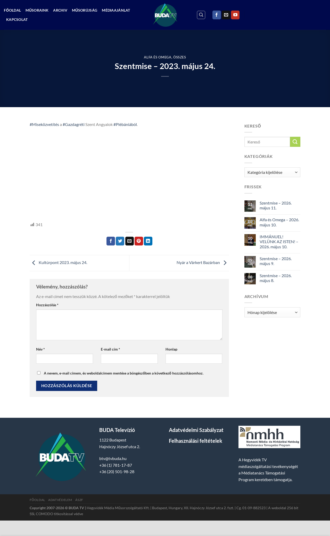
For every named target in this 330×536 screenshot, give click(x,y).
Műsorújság (84, 10)
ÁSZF (79, 500)
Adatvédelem (60, 500)
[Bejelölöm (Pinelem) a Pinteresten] (139, 241)
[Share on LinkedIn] (148, 241)
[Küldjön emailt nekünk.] (226, 15)
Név (40, 349)
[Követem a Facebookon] (216, 15)
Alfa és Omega (157, 57)
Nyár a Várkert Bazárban (203, 262)
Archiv (60, 10)
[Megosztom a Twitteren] (120, 241)
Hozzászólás (47, 305)
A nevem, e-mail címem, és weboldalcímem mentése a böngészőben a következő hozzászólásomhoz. (123, 373)
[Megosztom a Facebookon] (110, 241)
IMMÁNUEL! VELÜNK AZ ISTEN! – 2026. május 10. (279, 241)
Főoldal (12, 10)
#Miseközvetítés (44, 124)
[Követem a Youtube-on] (235, 15)
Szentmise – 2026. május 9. (276, 261)
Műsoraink (37, 10)
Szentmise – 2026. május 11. (276, 205)
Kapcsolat (17, 19)
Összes (179, 57)
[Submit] (295, 142)
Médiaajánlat (116, 10)
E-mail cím (110, 349)
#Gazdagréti (74, 124)
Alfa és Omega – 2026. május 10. (279, 222)
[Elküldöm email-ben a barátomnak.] (129, 241)
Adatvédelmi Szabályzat (196, 430)
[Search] (201, 15)
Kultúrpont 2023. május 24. (58, 262)
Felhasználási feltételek (195, 441)
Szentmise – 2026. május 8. (276, 278)
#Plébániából (125, 124)
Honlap (171, 349)
